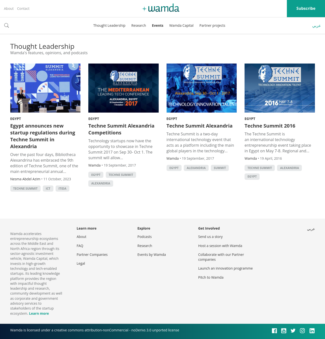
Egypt (15, 118)
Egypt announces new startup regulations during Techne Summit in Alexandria (42, 136)
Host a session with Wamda (220, 245)
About (9, 8)
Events (157, 25)
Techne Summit (25, 188)
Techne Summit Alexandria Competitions (121, 129)
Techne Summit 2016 (270, 125)
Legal (81, 263)
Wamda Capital (181, 25)
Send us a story (210, 236)
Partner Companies (92, 254)
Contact (23, 8)
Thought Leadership (109, 25)
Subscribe (305, 8)
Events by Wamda (152, 254)
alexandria (100, 183)
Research (138, 25)
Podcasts (145, 236)
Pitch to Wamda (211, 277)
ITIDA (62, 188)
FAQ (80, 245)
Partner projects (212, 25)
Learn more (39, 313)
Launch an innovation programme (225, 268)
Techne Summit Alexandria (200, 125)
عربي (316, 25)
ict (48, 188)
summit (220, 168)
